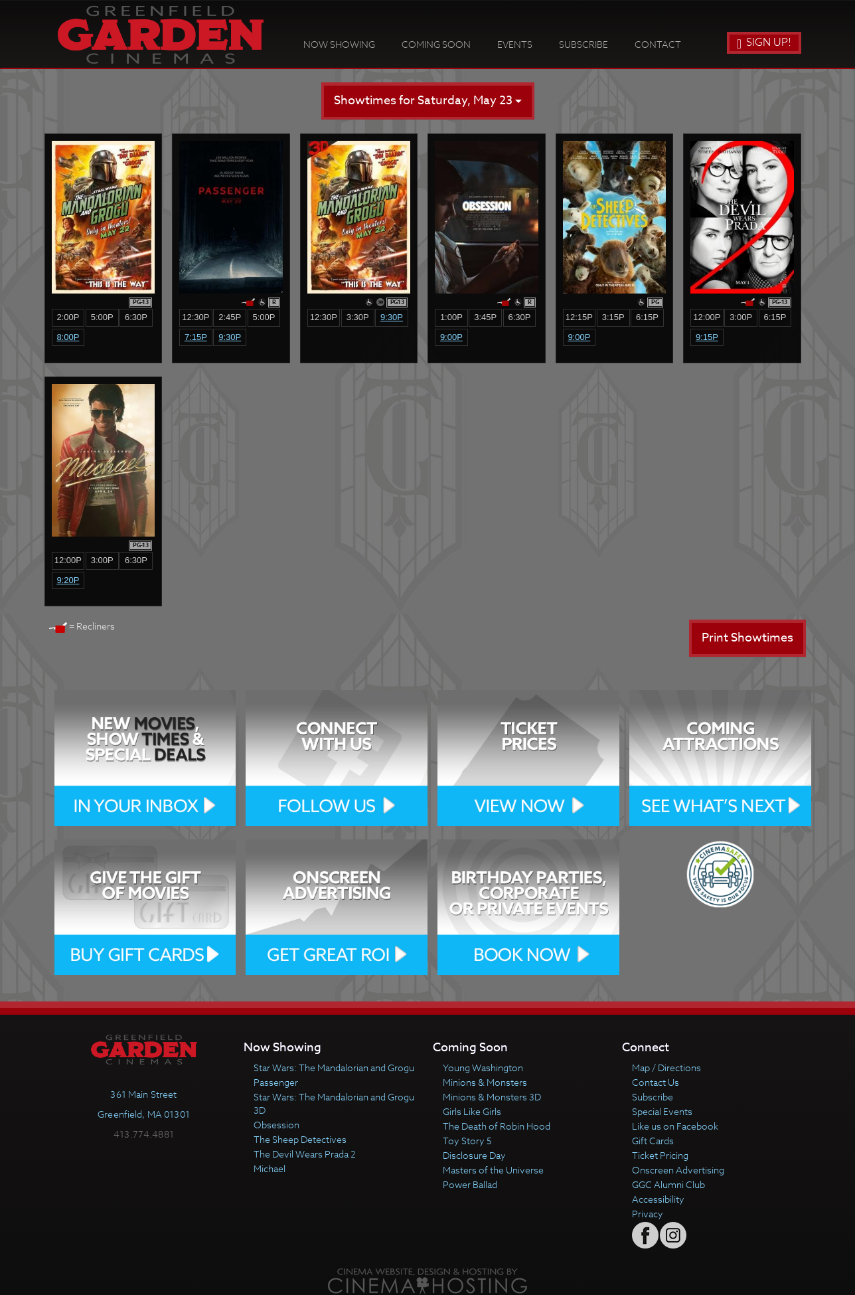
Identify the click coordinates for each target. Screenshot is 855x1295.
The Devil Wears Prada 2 (305, 1154)
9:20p (67, 580)
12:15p (579, 317)
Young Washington (483, 1067)
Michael (269, 1168)
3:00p (741, 317)
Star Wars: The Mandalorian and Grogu (334, 1067)
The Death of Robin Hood (496, 1126)
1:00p (451, 317)
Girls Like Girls (472, 1111)
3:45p (485, 317)
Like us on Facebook (675, 1126)
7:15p (196, 337)
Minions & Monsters (485, 1082)
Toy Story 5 (467, 1140)
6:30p (136, 317)
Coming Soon (436, 44)
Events (514, 44)
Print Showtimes (747, 638)
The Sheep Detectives (300, 1139)
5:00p (102, 317)
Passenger (276, 1082)
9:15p (707, 337)
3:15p (613, 317)
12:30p (195, 317)
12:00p (706, 317)
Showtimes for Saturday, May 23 (428, 101)
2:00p (67, 317)
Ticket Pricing (660, 1155)
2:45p (229, 317)
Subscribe (583, 44)
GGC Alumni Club (668, 1184)
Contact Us (655, 1082)
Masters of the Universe (493, 1170)
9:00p (451, 337)
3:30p (358, 317)
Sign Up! (764, 42)
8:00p (67, 337)
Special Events (662, 1111)
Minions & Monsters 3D (492, 1096)
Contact (658, 44)
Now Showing (339, 44)
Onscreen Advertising (678, 1170)
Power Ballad (470, 1184)
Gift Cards (653, 1140)
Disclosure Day (474, 1155)
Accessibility (658, 1199)
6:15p (647, 317)
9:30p (229, 337)
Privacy (647, 1213)
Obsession (276, 1124)
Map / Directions (666, 1067)
